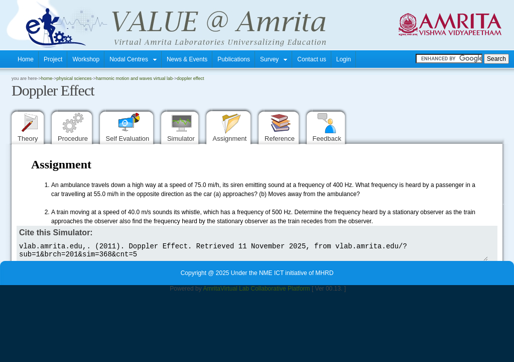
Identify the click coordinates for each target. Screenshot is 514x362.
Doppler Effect (190, 78)
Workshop (85, 59)
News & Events (187, 59)
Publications (233, 59)
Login (343, 59)
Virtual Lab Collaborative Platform (265, 291)
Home (26, 59)
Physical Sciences (74, 78)
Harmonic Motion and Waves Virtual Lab (134, 78)
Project (53, 59)
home (47, 78)
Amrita (211, 291)
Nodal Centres (133, 59)
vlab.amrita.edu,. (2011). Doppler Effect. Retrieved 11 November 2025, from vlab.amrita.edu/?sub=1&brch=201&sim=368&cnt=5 (252, 252)
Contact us (311, 59)
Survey (273, 59)
